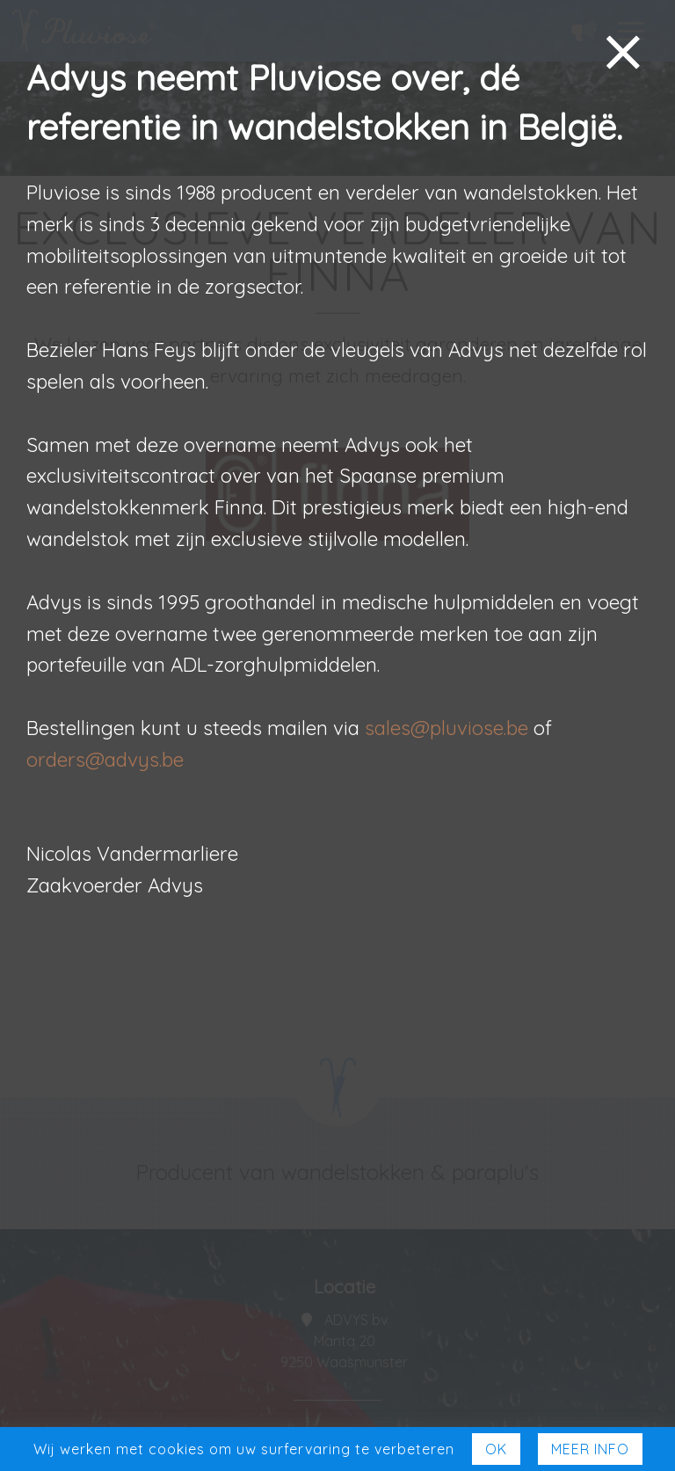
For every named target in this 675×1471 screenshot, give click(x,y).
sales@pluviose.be (446, 728)
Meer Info (590, 1449)
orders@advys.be (105, 759)
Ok (496, 1449)
